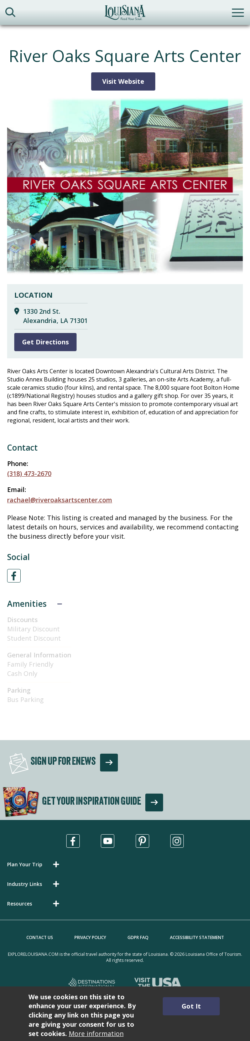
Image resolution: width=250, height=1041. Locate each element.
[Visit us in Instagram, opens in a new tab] (177, 841)
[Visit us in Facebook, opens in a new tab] (73, 841)
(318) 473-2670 (29, 473)
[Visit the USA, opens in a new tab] (158, 984)
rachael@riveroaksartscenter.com (59, 500)
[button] (34, 864)
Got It (191, 1006)
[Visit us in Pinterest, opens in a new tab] (142, 841)
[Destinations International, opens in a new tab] (92, 984)
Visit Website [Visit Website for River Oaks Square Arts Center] (123, 81)
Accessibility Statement (197, 937)
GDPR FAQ (138, 937)
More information (96, 1033)
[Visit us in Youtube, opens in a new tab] (107, 841)
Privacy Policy (90, 937)
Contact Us (39, 937)
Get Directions (45, 342)
